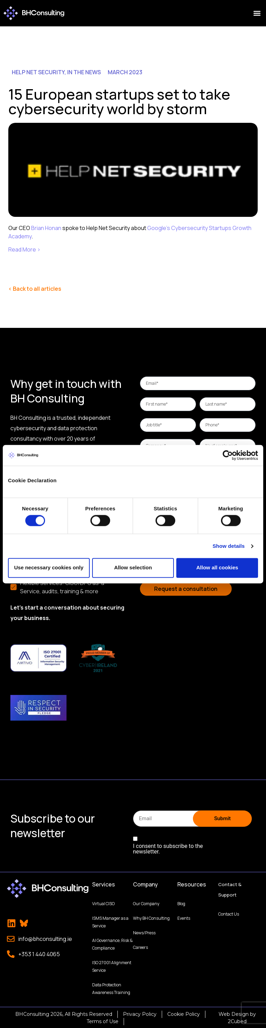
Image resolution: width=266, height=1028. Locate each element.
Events (183, 917)
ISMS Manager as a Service (110, 921)
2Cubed (237, 1021)
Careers (140, 947)
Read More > (24, 249)
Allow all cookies (217, 568)
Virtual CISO (103, 903)
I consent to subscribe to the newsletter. (168, 848)
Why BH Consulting (151, 917)
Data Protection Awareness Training (111, 988)
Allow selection (133, 568)
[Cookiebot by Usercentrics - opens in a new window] (227, 455)
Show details (229, 546)
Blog (181, 903)
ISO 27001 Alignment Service (111, 965)
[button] (257, 13)
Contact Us (228, 913)
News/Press (144, 932)
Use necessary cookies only (48, 568)
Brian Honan (46, 228)
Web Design (234, 1013)
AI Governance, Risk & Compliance (112, 943)
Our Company (146, 903)
